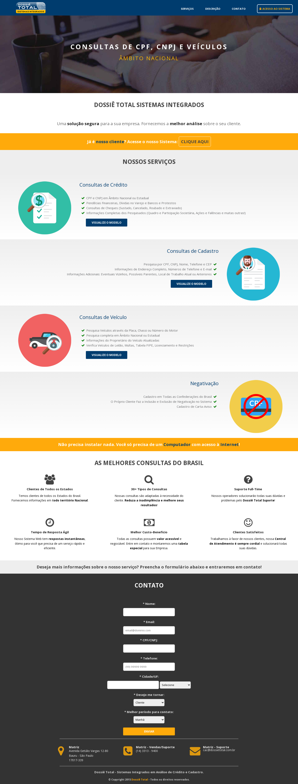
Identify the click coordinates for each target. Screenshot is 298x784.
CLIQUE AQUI (195, 141)
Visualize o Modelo (106, 222)
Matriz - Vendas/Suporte (155, 747)
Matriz (74, 747)
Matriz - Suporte (216, 747)
